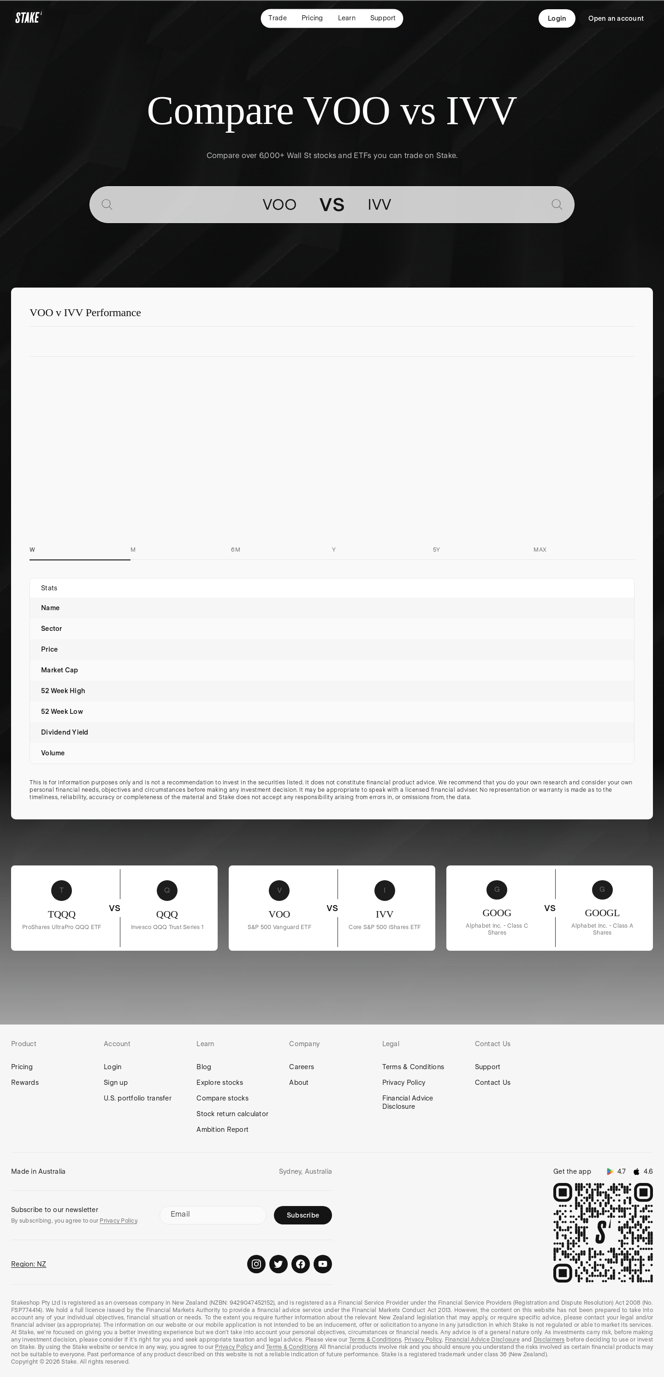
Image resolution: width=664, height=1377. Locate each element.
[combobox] (208, 204)
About (298, 1082)
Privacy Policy (404, 1082)
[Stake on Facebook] (300, 1264)
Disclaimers (549, 1339)
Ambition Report (222, 1129)
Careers (301, 1067)
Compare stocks (222, 1098)
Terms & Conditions (413, 1067)
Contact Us (493, 1082)
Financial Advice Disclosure (407, 1102)
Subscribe (303, 1215)
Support (488, 1067)
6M (235, 550)
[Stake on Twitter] (278, 1264)
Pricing (22, 1067)
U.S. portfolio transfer (138, 1098)
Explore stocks (219, 1082)
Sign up (116, 1082)
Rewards (25, 1082)
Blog (203, 1067)
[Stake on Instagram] (256, 1264)
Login (557, 18)
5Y (436, 550)
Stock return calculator (232, 1114)
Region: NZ (29, 1264)
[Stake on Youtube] (323, 1264)
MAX (540, 550)
